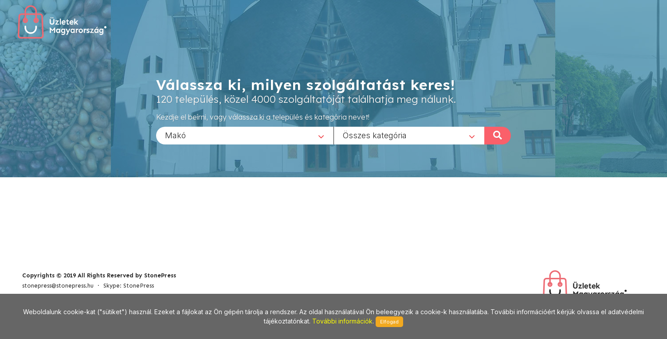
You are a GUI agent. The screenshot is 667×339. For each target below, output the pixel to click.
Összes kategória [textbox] (375, 135)
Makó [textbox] (175, 135)
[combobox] (245, 135)
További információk (342, 321)
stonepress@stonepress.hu (58, 285)
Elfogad (389, 322)
